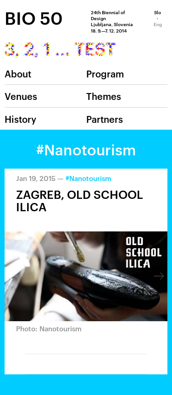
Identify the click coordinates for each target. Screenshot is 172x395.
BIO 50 (34, 17)
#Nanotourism (88, 178)
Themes (103, 95)
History (20, 118)
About (18, 73)
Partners (104, 118)
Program (105, 73)
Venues (21, 95)
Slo (157, 12)
